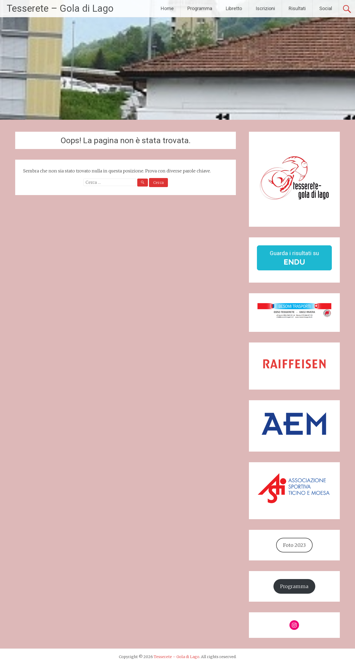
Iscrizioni (265, 8)
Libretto (234, 8)
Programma (199, 8)
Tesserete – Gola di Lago (60, 8)
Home (167, 8)
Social (325, 8)
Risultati (297, 8)
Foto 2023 (294, 545)
